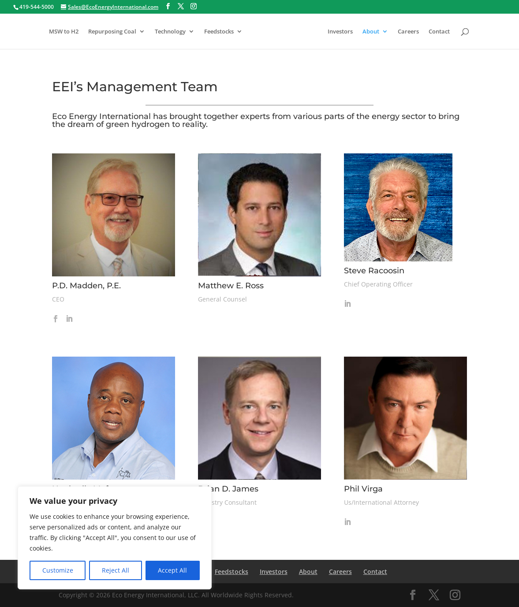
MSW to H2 (63, 31)
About (370, 31)
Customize (57, 570)
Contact (439, 31)
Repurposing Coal (112, 31)
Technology (170, 31)
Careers (408, 31)
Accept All (172, 570)
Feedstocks (219, 31)
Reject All (115, 570)
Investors (340, 31)
